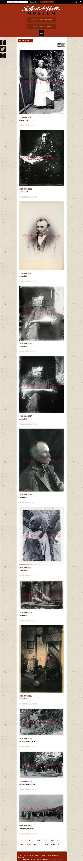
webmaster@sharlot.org (57, 859)
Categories (24, 40)
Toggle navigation (41, 33)
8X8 (59, 45)
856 (39, 840)
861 (29, 844)
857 (46, 840)
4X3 (63, 45)
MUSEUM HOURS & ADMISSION (41, 20)
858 (52, 840)
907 (53, 844)
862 (35, 844)
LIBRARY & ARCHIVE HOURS (41, 26)
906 (46, 844)
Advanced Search (47, 2)
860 (22, 844)
